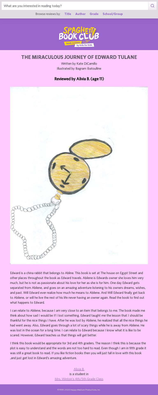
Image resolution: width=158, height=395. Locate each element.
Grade (94, 14)
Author (80, 14)
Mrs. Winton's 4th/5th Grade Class (79, 379)
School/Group (113, 14)
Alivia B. (79, 369)
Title (67, 14)
